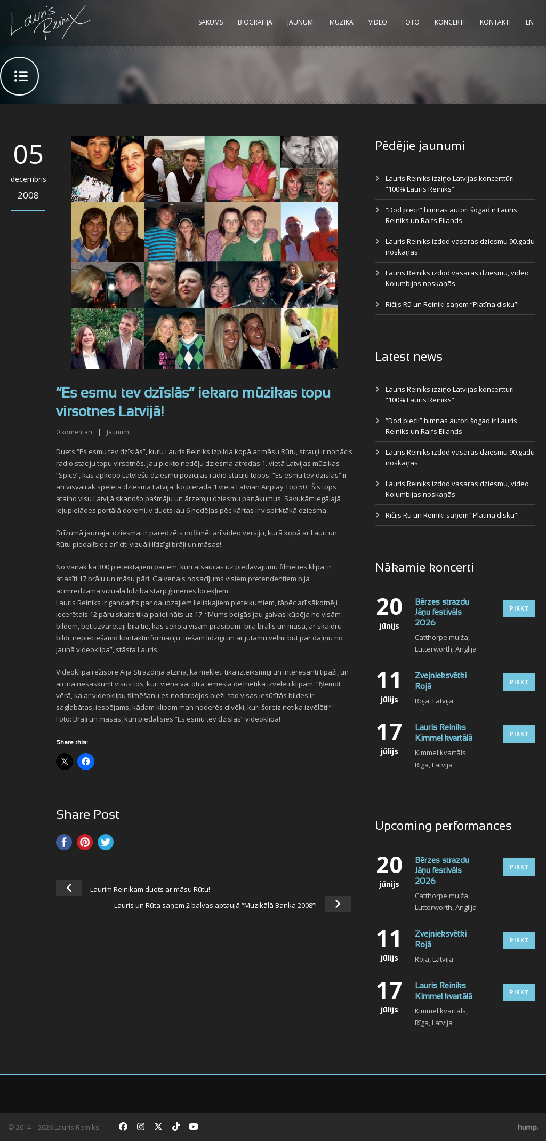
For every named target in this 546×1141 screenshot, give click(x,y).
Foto (411, 22)
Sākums (210, 22)
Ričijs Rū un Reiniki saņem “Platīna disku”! (452, 304)
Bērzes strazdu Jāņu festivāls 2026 (442, 613)
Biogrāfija (255, 22)
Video (377, 22)
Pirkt (519, 608)
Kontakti (495, 22)
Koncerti (450, 22)
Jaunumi (301, 22)
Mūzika (342, 22)
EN (530, 22)
